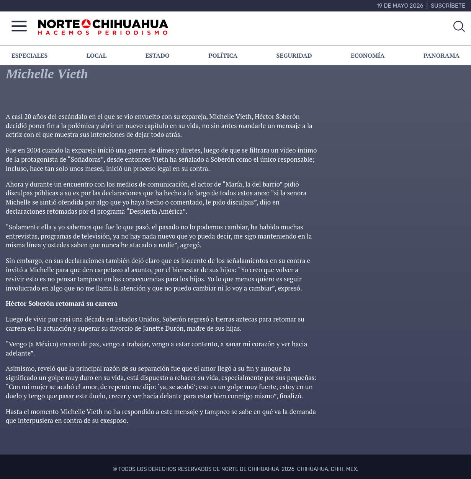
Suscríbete (448, 5)
